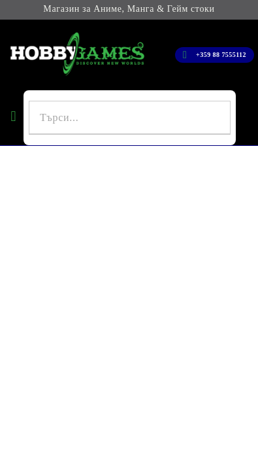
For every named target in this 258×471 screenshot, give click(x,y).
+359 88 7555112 (221, 54)
